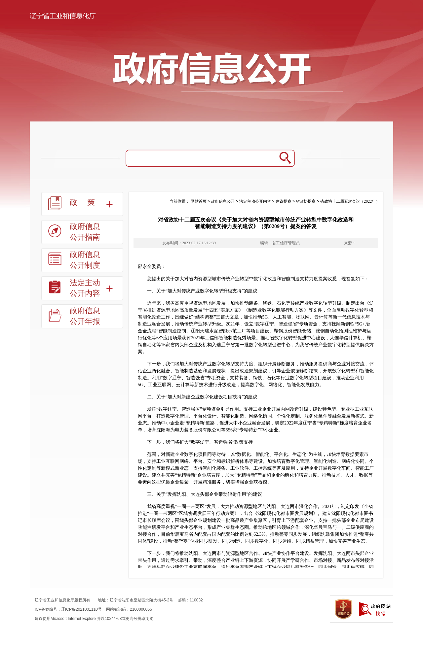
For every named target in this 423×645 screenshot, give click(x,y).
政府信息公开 (223, 201)
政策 (87, 202)
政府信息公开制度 (85, 260)
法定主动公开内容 (85, 288)
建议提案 (283, 201)
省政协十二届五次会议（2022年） (350, 201)
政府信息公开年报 (85, 316)
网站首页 (199, 201)
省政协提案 (306, 201)
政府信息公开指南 (85, 231)
